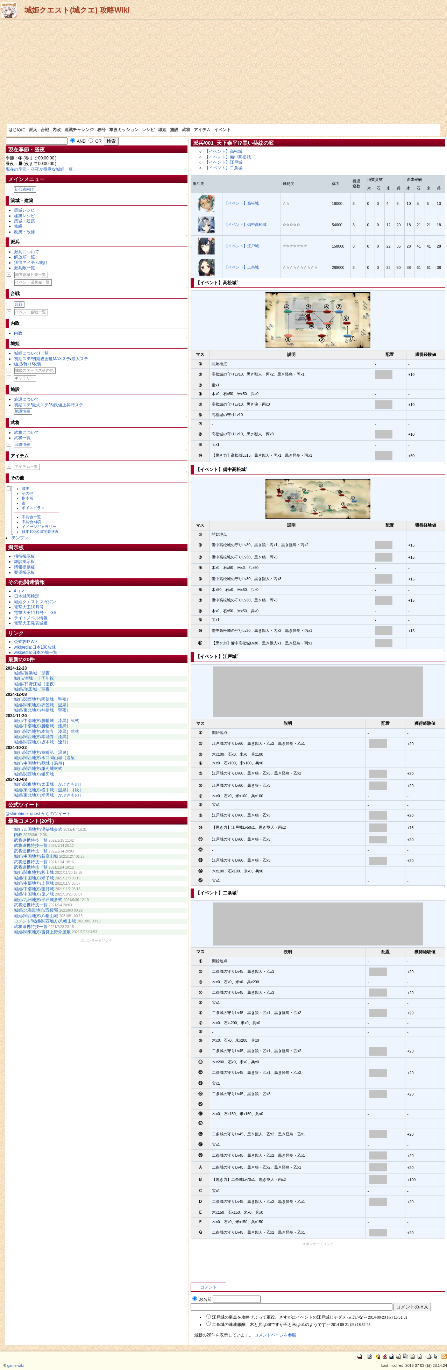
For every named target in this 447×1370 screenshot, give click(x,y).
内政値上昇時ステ (66, 404)
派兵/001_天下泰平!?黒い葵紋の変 (233, 143)
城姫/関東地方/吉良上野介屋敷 (42, 931)
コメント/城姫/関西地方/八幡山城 (45, 921)
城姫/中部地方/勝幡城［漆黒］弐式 (46, 720)
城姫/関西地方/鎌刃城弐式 (38, 768)
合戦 (45, 129)
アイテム (202, 129)
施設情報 (22, 411)
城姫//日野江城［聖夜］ (36, 684)
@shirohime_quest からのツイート (38, 813)
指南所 (27, 498)
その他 (27, 493)
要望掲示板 (24, 572)
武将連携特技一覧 (31, 840)
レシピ (148, 129)
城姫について (26, 353)
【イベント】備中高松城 (228, 157)
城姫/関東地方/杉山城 (34, 872)
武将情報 (22, 444)
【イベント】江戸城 (223, 162)
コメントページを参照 (275, 1335)
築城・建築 (24, 221)
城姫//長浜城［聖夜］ (34, 673)
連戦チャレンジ (79, 129)
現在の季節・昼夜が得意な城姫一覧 (39, 169)
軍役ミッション (124, 129)
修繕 (18, 226)
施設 (174, 129)
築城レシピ (24, 210)
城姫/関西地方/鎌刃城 (34, 774)
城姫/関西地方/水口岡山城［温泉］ (46, 757)
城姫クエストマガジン (35, 601)
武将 (186, 129)
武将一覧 (22, 437)
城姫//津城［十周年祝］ (36, 678)
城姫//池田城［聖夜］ (34, 689)
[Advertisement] (223, 71)
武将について (26, 432)
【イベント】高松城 (223, 151)
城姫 (162, 129)
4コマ (19, 590)
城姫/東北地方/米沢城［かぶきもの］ (49, 795)
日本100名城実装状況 (40, 531)
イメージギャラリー (39, 527)
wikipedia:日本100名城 (35, 647)
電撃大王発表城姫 (31, 623)
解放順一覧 (24, 257)
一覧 (44, 353)
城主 (25, 488)
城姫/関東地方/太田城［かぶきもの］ (49, 784)
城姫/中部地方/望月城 (34, 888)
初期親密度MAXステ (51, 358)
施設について (26, 399)
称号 (101, 129)
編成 (18, 364)
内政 (56, 129)
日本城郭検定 (26, 596)
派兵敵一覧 (24, 267)
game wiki (15, 1365)
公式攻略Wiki (26, 641)
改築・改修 (24, 231)
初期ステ (22, 358)
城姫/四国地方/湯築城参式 (38, 829)
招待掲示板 (24, 556)
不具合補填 (31, 522)
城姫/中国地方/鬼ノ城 (34, 894)
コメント (208, 1287)
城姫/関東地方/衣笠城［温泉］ (42, 704)
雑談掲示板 (24, 561)
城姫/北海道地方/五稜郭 (36, 910)
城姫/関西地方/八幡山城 (36, 915)
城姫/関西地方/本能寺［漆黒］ (42, 736)
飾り (27, 364)
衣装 (37, 364)
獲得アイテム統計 (31, 262)
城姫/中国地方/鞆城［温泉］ (40, 763)
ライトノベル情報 (31, 617)
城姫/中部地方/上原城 (34, 883)
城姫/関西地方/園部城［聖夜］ (42, 699)
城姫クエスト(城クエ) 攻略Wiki (77, 10)
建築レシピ (24, 215)
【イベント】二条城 (223, 167)
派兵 (33, 129)
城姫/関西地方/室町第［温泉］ (42, 752)
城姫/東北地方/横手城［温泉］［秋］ (49, 789)
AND (78, 141)
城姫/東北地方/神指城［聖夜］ (42, 710)
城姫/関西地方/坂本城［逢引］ (42, 742)
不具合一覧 (31, 517)
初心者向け (24, 189)
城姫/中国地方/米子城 (34, 878)
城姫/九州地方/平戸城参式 (38, 899)
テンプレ (20, 537)
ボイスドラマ (33, 508)
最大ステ (79, 358)
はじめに (16, 129)
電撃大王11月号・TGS (35, 612)
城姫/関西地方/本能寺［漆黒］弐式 (46, 731)
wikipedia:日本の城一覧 (35, 652)
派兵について (26, 251)
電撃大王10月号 (29, 607)
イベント (222, 129)
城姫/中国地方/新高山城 (36, 856)
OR (94, 141)
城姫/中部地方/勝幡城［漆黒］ (42, 725)
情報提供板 (24, 567)
